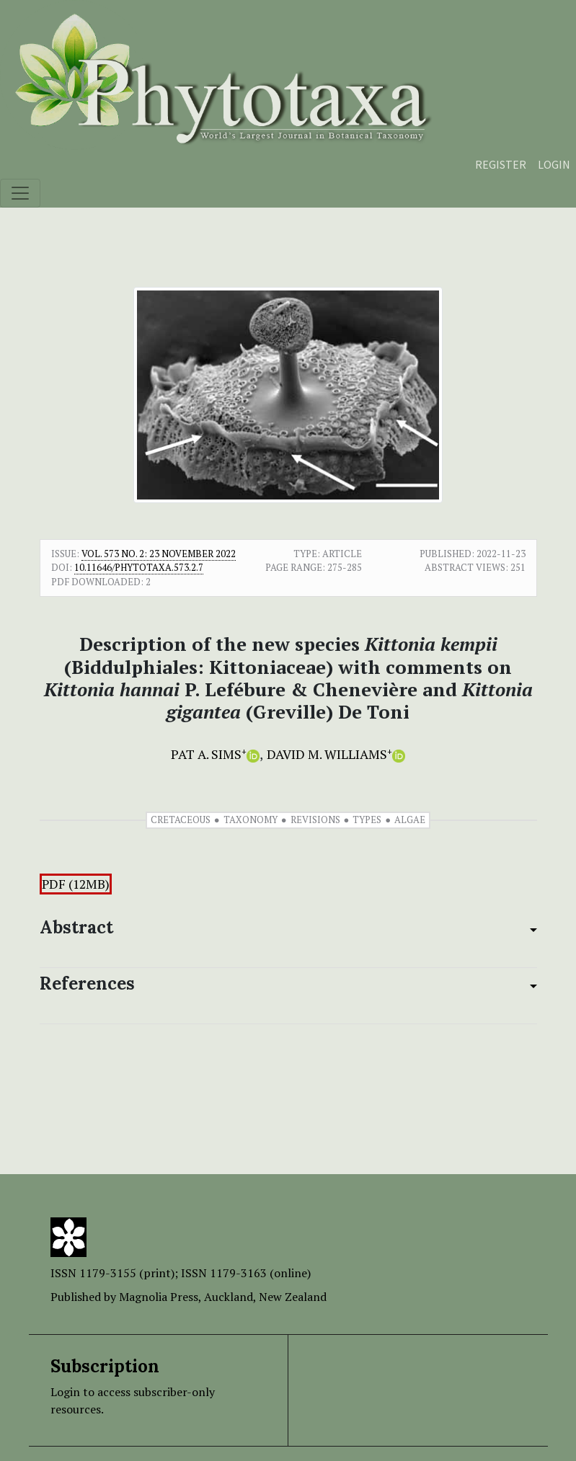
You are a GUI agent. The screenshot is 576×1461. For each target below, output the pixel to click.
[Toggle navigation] (20, 193)
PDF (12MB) (76, 884)
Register (500, 164)
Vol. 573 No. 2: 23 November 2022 (158, 553)
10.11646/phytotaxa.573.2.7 (138, 567)
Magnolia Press (158, 1297)
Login (554, 164)
